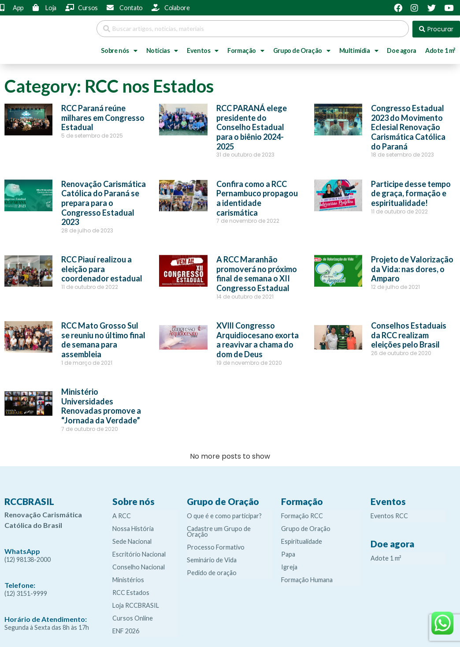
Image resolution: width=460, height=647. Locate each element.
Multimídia (358, 49)
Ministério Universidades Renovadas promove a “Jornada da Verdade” (101, 405)
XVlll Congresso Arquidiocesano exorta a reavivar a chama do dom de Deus (257, 339)
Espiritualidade (301, 540)
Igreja (289, 566)
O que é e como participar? (224, 515)
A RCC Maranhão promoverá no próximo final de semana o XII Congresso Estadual (256, 273)
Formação (245, 49)
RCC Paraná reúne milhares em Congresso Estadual (103, 116)
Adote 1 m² (386, 557)
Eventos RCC (389, 515)
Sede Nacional (132, 540)
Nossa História (133, 527)
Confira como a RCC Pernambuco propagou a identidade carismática (257, 197)
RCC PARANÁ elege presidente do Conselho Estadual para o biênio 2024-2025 (251, 126)
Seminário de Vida (212, 559)
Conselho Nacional (138, 566)
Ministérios (128, 579)
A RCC (121, 515)
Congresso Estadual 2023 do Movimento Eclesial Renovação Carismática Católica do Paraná (408, 126)
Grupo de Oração (301, 49)
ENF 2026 (125, 630)
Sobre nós (119, 49)
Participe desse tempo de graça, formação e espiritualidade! (411, 192)
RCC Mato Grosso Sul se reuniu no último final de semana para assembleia (103, 339)
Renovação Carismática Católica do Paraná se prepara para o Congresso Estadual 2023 (103, 202)
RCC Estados (130, 591)
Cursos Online (132, 617)
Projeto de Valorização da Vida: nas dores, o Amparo (412, 268)
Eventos (203, 49)
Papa (288, 553)
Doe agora (401, 49)
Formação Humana (307, 579)
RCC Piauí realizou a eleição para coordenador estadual (101, 268)
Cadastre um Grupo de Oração (219, 530)
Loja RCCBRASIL (135, 604)
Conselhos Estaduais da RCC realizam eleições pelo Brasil (408, 334)
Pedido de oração (212, 572)
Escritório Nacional (139, 553)
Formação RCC (302, 515)
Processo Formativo (216, 546)
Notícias (162, 49)
